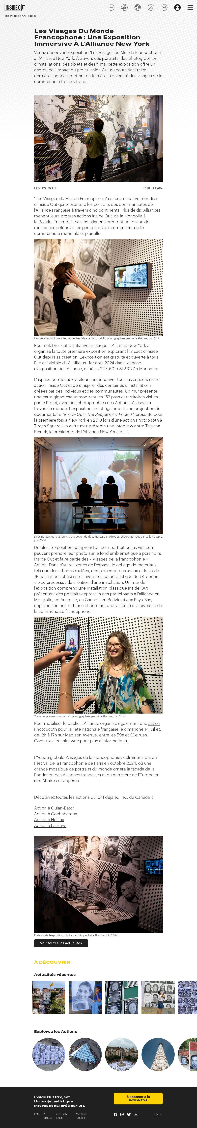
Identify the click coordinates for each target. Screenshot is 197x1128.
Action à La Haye (50, 826)
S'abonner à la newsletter (138, 1098)
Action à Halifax (49, 820)
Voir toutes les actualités (61, 943)
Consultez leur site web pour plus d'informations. (81, 741)
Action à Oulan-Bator (54, 808)
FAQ (36, 1114)
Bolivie (45, 222)
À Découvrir (52, 963)
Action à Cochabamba (55, 814)
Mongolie (133, 216)
